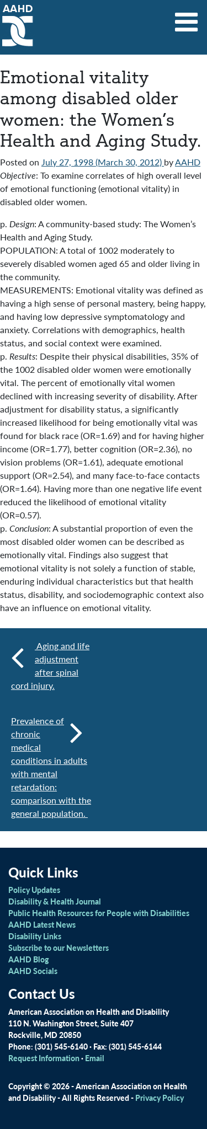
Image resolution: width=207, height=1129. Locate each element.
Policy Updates (34, 889)
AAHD (187, 162)
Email (94, 1057)
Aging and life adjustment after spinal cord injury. (50, 665)
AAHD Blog (28, 959)
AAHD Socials (32, 970)
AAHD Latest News (42, 924)
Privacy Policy (159, 1097)
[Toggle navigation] (186, 18)
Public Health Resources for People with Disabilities (98, 912)
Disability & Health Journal (54, 901)
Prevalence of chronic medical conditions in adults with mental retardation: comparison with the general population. (51, 767)
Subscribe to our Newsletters (58, 947)
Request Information (43, 1057)
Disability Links (34, 935)
